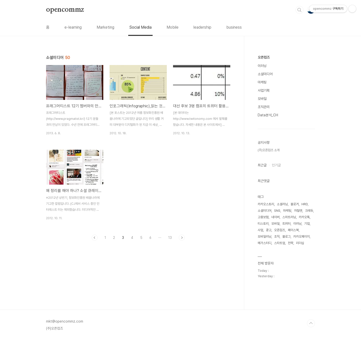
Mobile (173, 27)
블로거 (295, 204)
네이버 (275, 217)
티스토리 (263, 223)
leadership (202, 27)
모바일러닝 (264, 236)
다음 (182, 238)
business (234, 27)
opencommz (65, 9)
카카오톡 (304, 217)
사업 (260, 230)
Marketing (105, 27)
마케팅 (262, 82)
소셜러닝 (282, 204)
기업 (307, 223)
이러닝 (262, 66)
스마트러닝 (289, 217)
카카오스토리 (266, 204)
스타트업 (279, 243)
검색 (299, 10)
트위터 (286, 223)
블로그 (286, 236)
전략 (290, 243)
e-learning (73, 27)
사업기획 (264, 90)
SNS (277, 210)
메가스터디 (264, 243)
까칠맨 (298, 210)
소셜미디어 (265, 74)
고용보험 (263, 217)
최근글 (262, 165)
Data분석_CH (268, 115)
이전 (95, 238)
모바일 (262, 99)
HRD (304, 204)
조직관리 (264, 107)
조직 (277, 236)
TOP (311, 323)
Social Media (140, 27)
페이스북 (293, 230)
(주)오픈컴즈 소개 (269, 150)
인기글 (276, 165)
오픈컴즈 (264, 57)
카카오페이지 (301, 236)
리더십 (300, 243)
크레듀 (309, 210)
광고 (268, 230)
